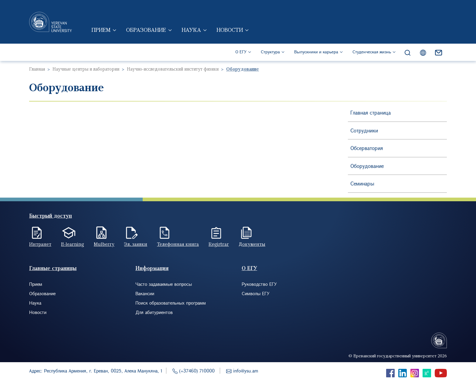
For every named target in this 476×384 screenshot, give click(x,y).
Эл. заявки (135, 244)
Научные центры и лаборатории (86, 69)
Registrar (219, 244)
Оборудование (367, 165)
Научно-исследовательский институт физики (173, 69)
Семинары (362, 183)
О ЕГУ (240, 52)
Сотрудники (364, 130)
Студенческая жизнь (371, 52)
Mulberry (104, 244)
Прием (100, 29)
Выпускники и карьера (316, 52)
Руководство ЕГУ (259, 284)
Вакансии (144, 293)
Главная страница (370, 112)
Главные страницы (52, 268)
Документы (252, 244)
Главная (37, 69)
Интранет (40, 244)
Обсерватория (366, 148)
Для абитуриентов (154, 312)
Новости (229, 29)
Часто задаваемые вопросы (163, 284)
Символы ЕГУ (256, 293)
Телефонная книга (178, 244)
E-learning (72, 244)
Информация (151, 268)
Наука (191, 29)
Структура (270, 52)
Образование (146, 29)
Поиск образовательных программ (170, 303)
